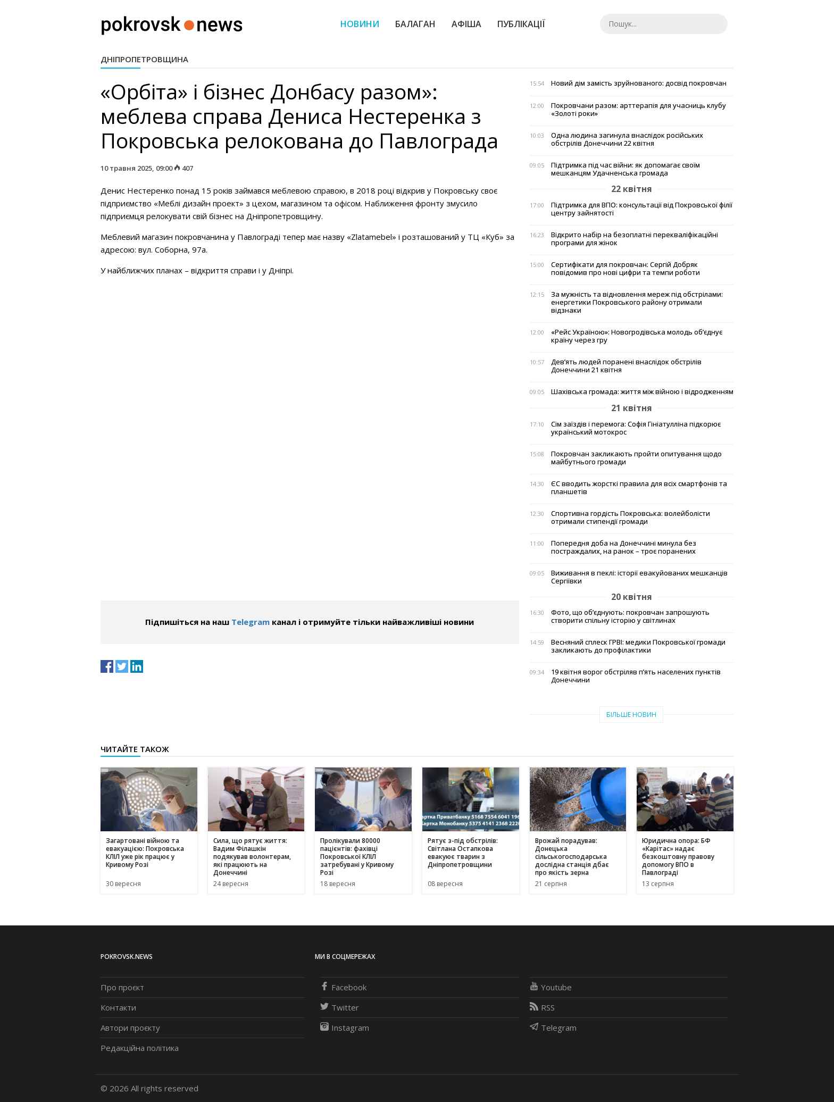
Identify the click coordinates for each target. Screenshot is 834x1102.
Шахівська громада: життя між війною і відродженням (642, 392)
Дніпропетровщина (144, 59)
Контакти (118, 1007)
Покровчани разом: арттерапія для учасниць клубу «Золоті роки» (638, 110)
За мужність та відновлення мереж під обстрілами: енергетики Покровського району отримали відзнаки (637, 302)
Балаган (415, 24)
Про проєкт (122, 987)
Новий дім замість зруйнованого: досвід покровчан (639, 83)
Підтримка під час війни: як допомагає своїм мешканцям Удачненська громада (625, 169)
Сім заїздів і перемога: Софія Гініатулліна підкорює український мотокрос (636, 428)
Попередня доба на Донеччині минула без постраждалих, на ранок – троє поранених (623, 547)
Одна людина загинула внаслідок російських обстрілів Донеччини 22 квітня (627, 139)
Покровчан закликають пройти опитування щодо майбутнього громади (636, 458)
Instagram (344, 1027)
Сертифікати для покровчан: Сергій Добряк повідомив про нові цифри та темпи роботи (625, 269)
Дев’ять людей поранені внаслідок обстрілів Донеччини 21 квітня (626, 366)
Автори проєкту (130, 1027)
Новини (359, 24)
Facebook (343, 987)
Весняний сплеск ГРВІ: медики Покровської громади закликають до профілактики (638, 646)
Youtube (551, 987)
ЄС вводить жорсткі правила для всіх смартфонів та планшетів (639, 488)
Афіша (466, 24)
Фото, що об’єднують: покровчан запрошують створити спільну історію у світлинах (630, 616)
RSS (542, 1007)
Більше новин (631, 714)
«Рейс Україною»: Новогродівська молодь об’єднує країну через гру (636, 336)
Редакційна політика (140, 1047)
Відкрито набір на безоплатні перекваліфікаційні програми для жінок (634, 239)
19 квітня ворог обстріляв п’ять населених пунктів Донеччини (636, 676)
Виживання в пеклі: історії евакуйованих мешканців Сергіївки (639, 577)
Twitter (339, 1007)
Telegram (250, 621)
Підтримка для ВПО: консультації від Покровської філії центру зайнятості (641, 209)
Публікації (521, 24)
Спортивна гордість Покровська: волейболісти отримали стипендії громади (630, 517)
